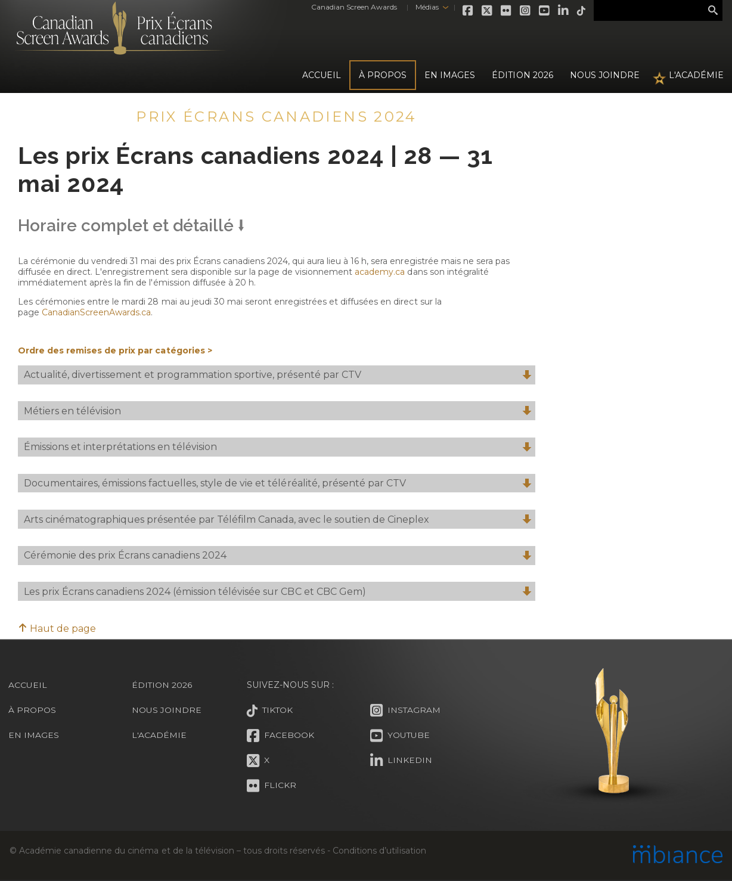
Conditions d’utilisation (379, 850)
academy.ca (380, 271)
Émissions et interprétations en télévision (278, 447)
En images (449, 75)
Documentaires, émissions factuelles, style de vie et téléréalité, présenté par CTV (278, 483)
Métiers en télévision (278, 411)
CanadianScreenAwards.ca (96, 312)
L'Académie (696, 75)
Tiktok (579, 10)
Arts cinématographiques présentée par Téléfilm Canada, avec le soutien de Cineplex (278, 520)
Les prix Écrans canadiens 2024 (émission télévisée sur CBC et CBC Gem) (278, 592)
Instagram (523, 11)
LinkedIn (561, 11)
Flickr (504, 11)
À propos (383, 75)
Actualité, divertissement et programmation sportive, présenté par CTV (278, 375)
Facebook (466, 11)
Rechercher (713, 10)
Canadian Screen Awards (352, 6)
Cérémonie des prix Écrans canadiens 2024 (278, 556)
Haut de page (57, 628)
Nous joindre (605, 75)
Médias (424, 6)
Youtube (542, 11)
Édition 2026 (162, 685)
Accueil (321, 75)
